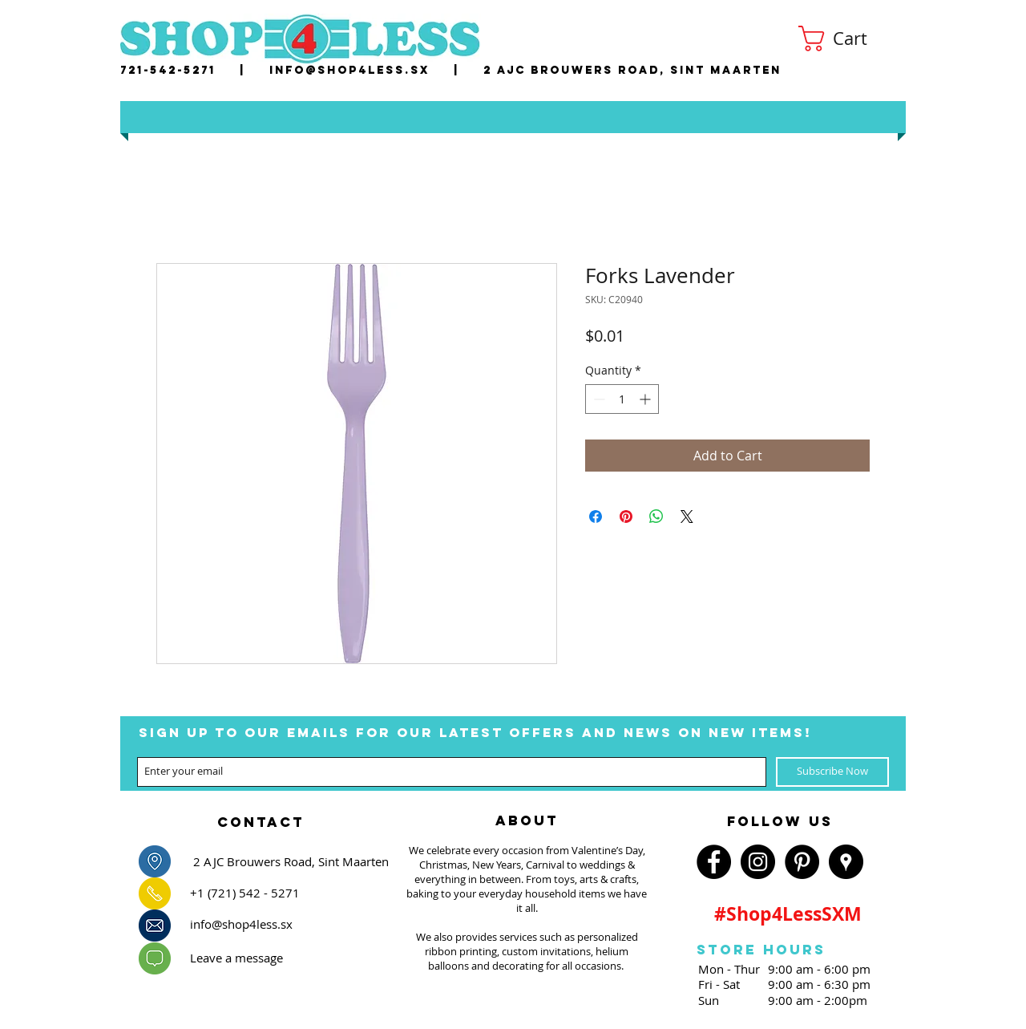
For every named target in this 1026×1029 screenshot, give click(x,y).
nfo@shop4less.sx (352, 70)
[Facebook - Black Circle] (714, 862)
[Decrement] (598, 399)
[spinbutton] (622, 399)
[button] (846, 38)
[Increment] (646, 399)
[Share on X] (687, 516)
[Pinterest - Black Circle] (802, 862)
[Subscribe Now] (832, 772)
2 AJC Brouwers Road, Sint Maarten (632, 70)
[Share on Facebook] (595, 516)
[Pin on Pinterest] (626, 516)
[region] (260, 817)
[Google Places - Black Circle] (846, 862)
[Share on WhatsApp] (656, 516)
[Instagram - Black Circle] (758, 862)
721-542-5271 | (194, 70)
